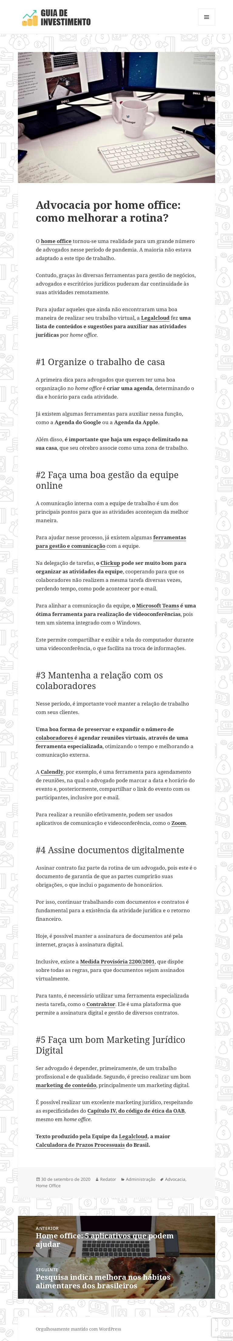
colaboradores (54, 737)
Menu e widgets (206, 25)
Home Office (48, 1185)
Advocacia (175, 1179)
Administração (140, 1179)
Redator (108, 1179)
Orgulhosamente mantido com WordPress (78, 1329)
